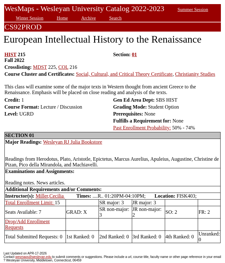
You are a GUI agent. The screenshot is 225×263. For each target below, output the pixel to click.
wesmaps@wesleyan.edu (33, 257)
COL (63, 67)
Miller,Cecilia (50, 196)
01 (134, 54)
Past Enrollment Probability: (142, 127)
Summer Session (192, 9)
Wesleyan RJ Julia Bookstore (72, 142)
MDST (40, 67)
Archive (88, 18)
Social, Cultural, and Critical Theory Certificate (124, 74)
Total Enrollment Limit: (30, 202)
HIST (10, 54)
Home (62, 18)
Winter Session (29, 18)
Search (115, 18)
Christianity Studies (195, 74)
